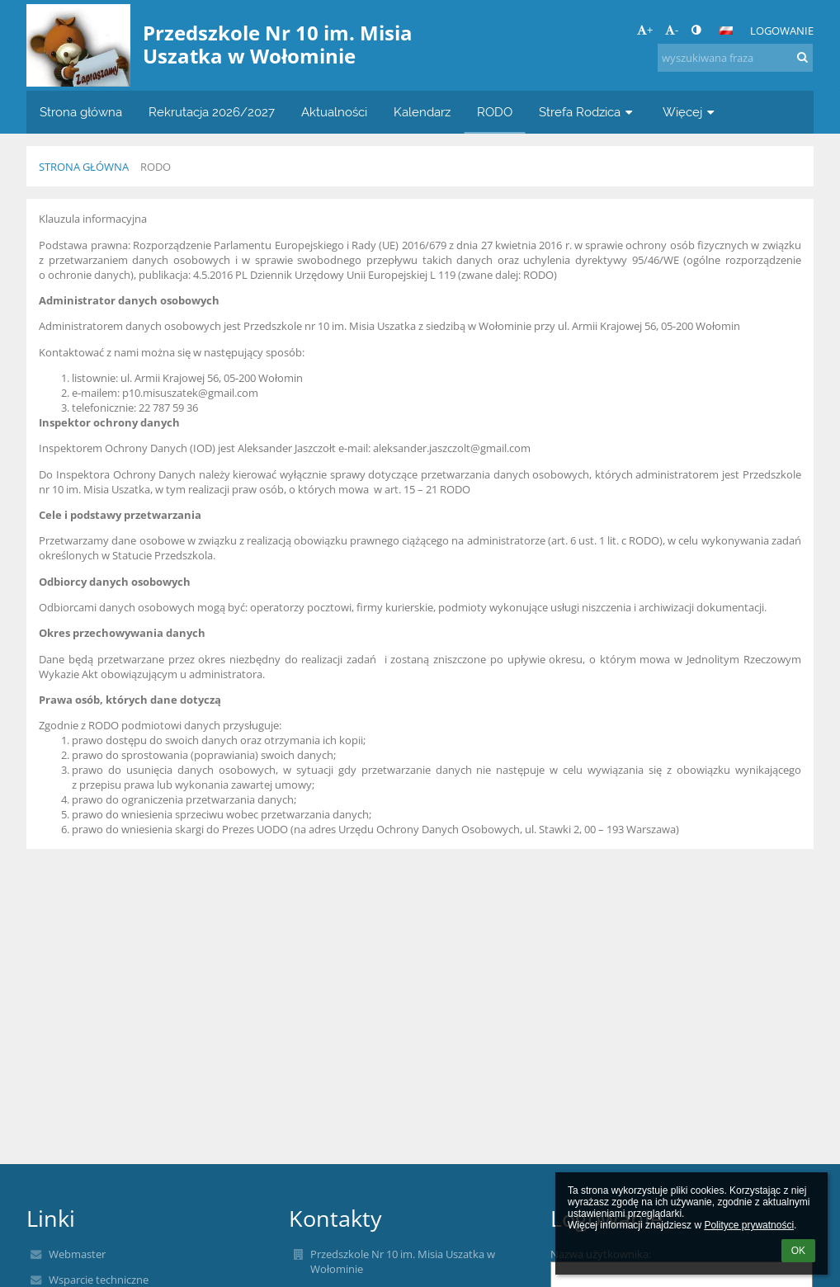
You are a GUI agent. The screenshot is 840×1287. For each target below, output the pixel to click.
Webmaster (77, 1254)
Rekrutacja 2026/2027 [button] (212, 112)
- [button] (671, 29)
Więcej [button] (690, 112)
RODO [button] (494, 112)
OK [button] (798, 1250)
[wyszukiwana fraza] (735, 58)
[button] (726, 30)
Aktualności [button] (334, 112)
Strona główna (84, 166)
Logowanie (782, 30)
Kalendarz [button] (422, 112)
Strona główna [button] (81, 112)
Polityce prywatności (749, 1225)
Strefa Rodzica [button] (587, 112)
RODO (155, 166)
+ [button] (645, 29)
